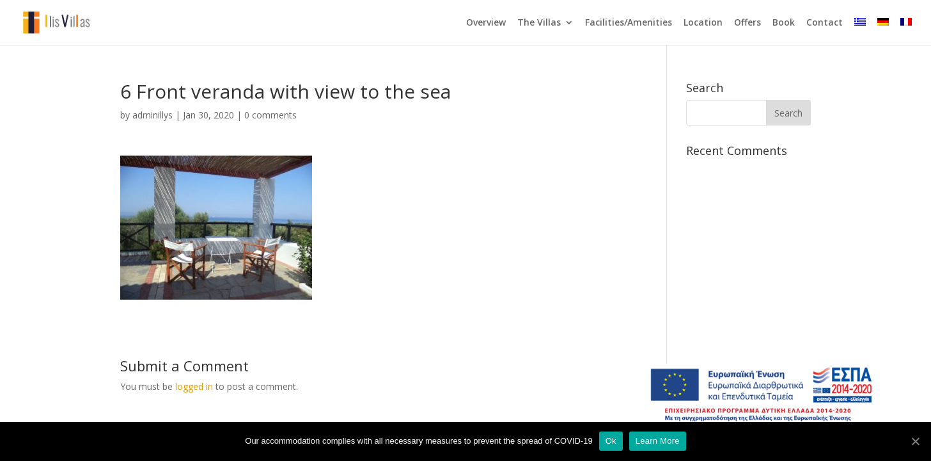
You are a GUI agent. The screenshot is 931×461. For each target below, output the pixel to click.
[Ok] (915, 441)
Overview (486, 23)
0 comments (270, 115)
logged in (194, 386)
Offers (747, 23)
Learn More (658, 441)
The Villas (539, 23)
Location (703, 23)
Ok (611, 441)
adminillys (152, 115)
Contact (824, 23)
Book (783, 23)
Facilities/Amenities (628, 23)
